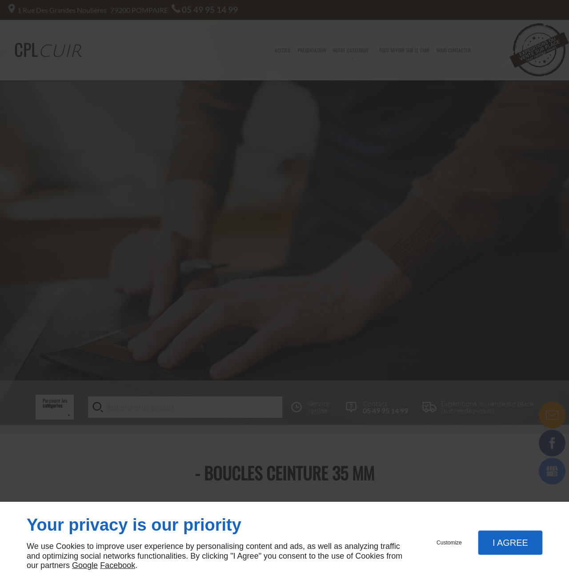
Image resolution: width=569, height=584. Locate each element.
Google (85, 565)
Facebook (117, 565)
